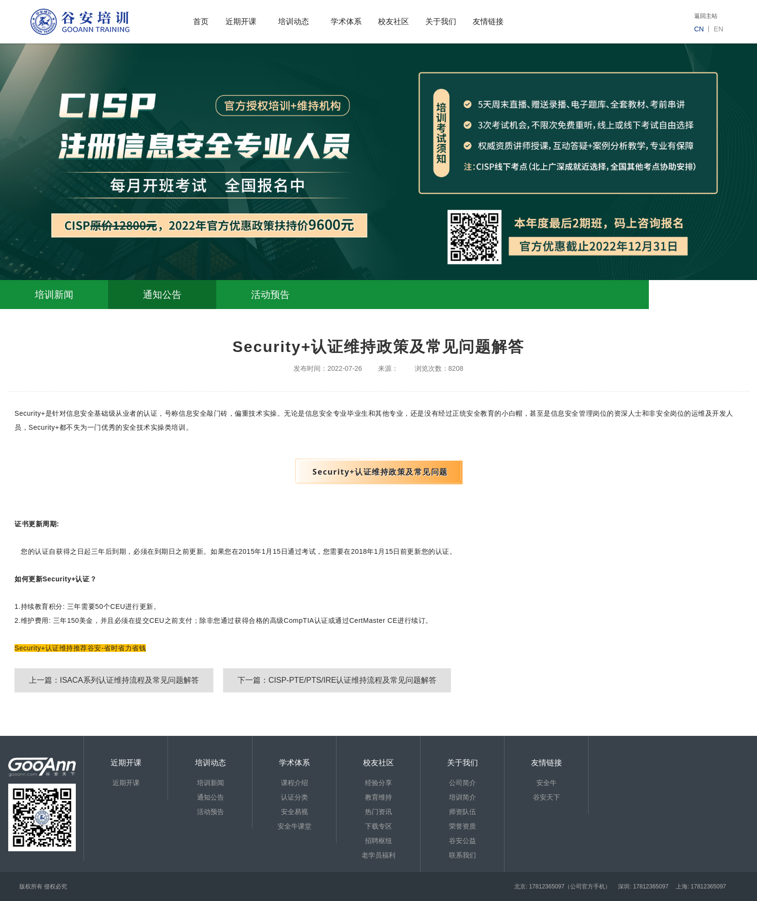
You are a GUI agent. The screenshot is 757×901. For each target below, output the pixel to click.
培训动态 (293, 21)
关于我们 (440, 21)
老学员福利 (378, 855)
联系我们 (462, 855)
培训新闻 (54, 294)
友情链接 (488, 21)
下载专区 (378, 826)
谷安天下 (546, 797)
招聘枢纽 (378, 841)
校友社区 (393, 21)
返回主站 (705, 16)
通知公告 (162, 294)
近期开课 (240, 21)
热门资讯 (378, 812)
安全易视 (294, 812)
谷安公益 (462, 841)
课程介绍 (294, 783)
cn (699, 29)
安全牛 (546, 783)
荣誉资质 (462, 826)
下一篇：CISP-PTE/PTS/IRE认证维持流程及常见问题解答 (337, 680)
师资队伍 (462, 812)
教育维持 (378, 797)
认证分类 (294, 797)
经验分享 (378, 783)
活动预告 (270, 294)
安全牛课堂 (294, 826)
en (718, 29)
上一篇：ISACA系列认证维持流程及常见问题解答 (114, 680)
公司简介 (462, 783)
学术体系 (346, 21)
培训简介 (462, 797)
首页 (201, 21)
